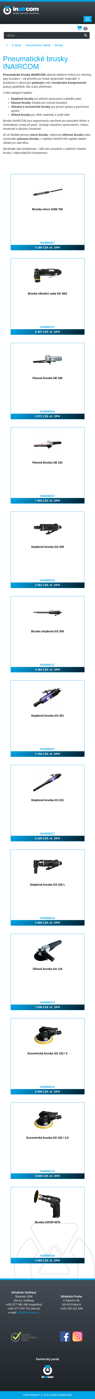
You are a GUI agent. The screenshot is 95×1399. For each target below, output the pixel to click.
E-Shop (16, 45)
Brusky (59, 45)
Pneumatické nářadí (38, 45)
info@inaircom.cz (28, 1312)
